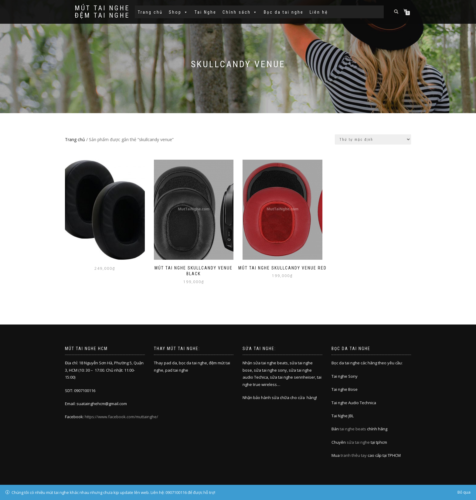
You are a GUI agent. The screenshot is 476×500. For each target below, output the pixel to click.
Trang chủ (150, 12)
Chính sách (240, 12)
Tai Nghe (205, 12)
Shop (179, 12)
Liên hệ (319, 12)
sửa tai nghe (358, 442)
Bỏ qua (464, 492)
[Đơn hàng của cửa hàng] (373, 139)
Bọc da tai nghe (284, 12)
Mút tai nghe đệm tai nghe (102, 12)
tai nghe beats (353, 429)
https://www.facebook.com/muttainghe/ (121, 416)
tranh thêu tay (354, 455)
